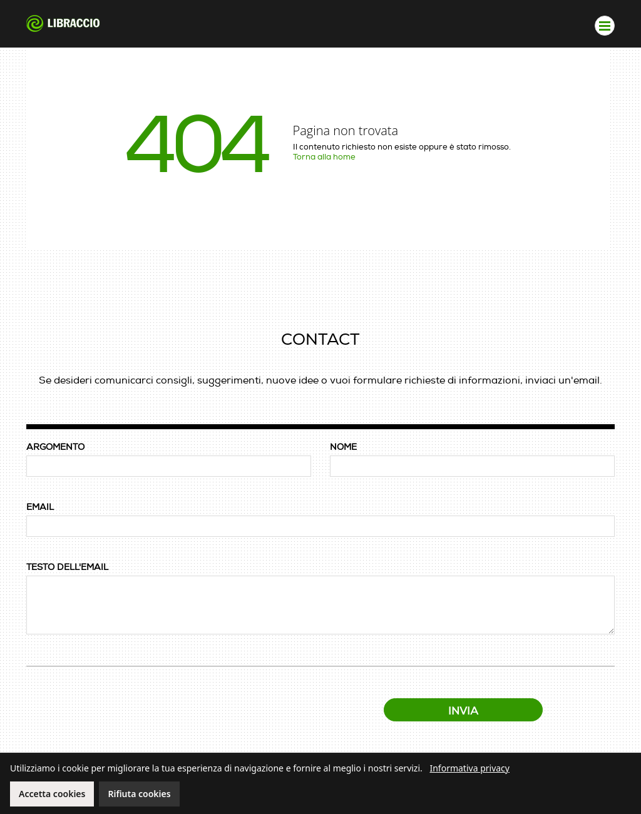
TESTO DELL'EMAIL (67, 567)
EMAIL (40, 507)
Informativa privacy (469, 768)
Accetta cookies (52, 794)
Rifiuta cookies (139, 794)
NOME (343, 447)
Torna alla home (324, 157)
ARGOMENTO (55, 447)
